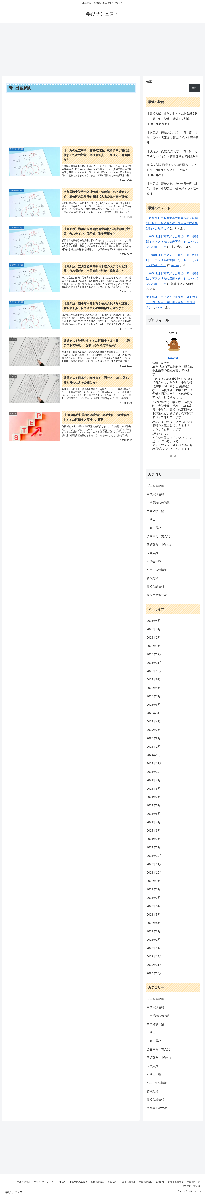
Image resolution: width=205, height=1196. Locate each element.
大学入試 (111, 1182)
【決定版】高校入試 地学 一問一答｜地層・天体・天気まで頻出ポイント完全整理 (173, 137)
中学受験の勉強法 (78, 1182)
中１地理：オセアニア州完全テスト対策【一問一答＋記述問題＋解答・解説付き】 (172, 302)
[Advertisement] (102, 48)
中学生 (62, 1182)
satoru (175, 265)
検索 (149, 81)
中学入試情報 (23, 1182)
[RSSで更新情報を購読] (175, 456)
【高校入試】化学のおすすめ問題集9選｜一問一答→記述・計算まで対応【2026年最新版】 (172, 119)
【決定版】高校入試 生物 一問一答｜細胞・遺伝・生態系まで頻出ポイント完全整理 (173, 189)
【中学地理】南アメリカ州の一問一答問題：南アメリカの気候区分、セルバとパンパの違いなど (172, 241)
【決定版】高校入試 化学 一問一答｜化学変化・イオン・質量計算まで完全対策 (173, 154)
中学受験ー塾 (193, 1182)
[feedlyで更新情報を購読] (171, 456)
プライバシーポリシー (44, 1182)
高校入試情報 (97, 1182)
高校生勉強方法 (175, 1182)
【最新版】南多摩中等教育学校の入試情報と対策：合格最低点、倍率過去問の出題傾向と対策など (172, 223)
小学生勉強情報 (127, 1182)
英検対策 (159, 1182)
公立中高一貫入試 (191, 1186)
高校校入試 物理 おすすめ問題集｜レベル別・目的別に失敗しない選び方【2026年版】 (172, 170)
